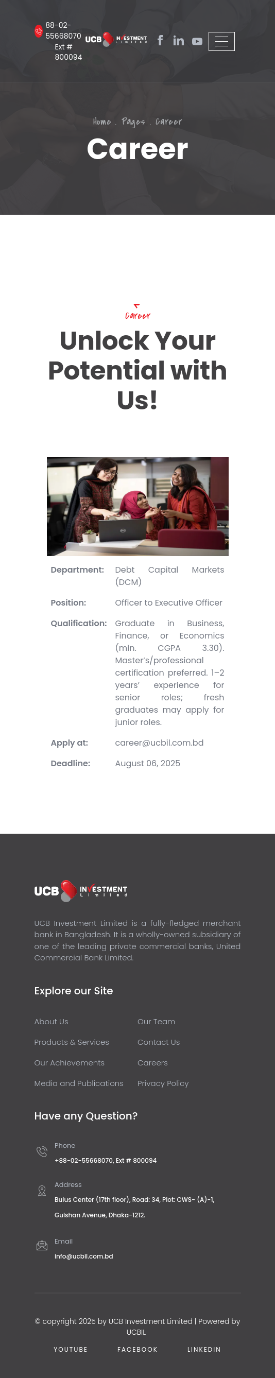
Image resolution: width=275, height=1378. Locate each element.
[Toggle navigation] (222, 41)
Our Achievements (70, 1062)
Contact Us (159, 1042)
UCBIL (137, 1332)
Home (102, 122)
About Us (51, 1021)
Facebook (137, 1349)
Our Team (156, 1021)
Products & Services (72, 1042)
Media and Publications (79, 1083)
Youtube (71, 1349)
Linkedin (204, 1349)
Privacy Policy (163, 1083)
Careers (153, 1062)
